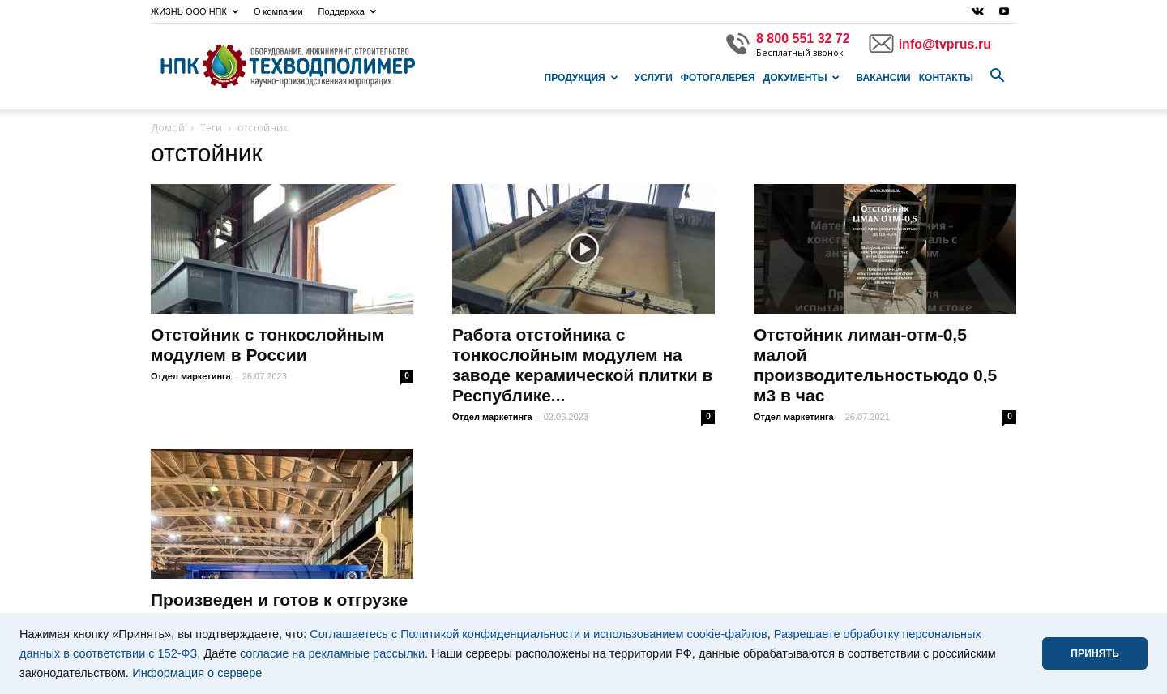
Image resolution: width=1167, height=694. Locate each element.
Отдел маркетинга (191, 376)
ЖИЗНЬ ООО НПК (194, 11)
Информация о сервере (197, 672)
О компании (278, 11)
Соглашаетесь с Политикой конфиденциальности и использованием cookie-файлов (538, 634)
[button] (996, 76)
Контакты (946, 78)
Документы (801, 78)
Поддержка (347, 11)
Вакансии (883, 78)
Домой (168, 128)
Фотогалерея (718, 78)
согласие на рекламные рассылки (332, 653)
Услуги (654, 78)
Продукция (581, 78)
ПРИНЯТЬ (1095, 653)
